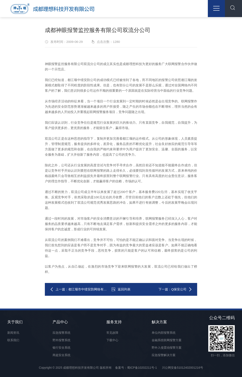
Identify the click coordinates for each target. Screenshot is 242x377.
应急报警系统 (61, 332)
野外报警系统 (61, 340)
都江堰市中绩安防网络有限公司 (90, 289)
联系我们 (13, 340)
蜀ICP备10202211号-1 (142, 367)
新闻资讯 (13, 332)
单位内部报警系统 (164, 332)
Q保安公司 (179, 289)
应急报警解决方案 (164, 355)
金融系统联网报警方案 (167, 340)
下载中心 (112, 340)
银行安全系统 (61, 347)
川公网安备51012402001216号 (182, 367)
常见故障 (112, 332)
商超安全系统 (61, 355)
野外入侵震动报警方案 (167, 347)
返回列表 (121, 289)
